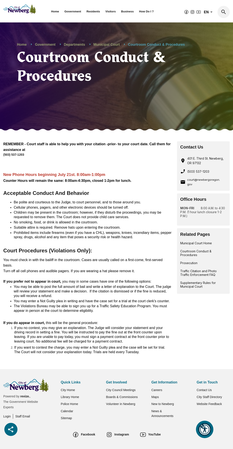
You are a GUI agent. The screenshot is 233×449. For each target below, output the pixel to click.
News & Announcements (162, 413)
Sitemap (66, 418)
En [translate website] (209, 12)
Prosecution (188, 263)
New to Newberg (162, 404)
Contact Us (204, 390)
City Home (68, 390)
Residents (93, 11)
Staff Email (22, 416)
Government (72, 11)
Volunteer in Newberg (120, 404)
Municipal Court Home (196, 243)
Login (7, 416)
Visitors (110, 11)
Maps (155, 397)
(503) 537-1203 (13, 154)
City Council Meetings (121, 390)
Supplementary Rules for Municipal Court (198, 284)
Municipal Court (107, 44)
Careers (156, 390)
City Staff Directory (209, 397)
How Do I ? (146, 11)
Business (127, 11)
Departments (74, 44)
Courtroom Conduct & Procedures (195, 253)
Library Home (70, 397)
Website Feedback (209, 404)
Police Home (69, 404)
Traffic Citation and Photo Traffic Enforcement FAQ (198, 273)
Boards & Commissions (122, 397)
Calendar (67, 411)
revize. (25, 396)
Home (55, 11)
